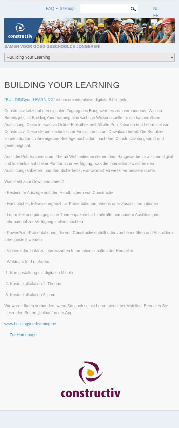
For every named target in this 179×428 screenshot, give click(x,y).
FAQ (50, 8)
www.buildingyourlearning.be (30, 323)
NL (155, 8)
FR (156, 15)
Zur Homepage (23, 334)
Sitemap (67, 8)
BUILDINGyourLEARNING (30, 99)
